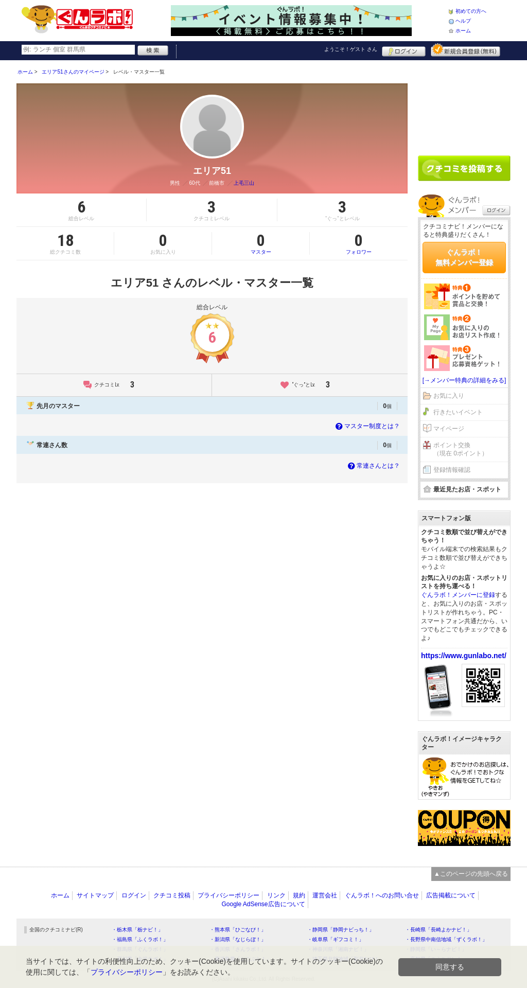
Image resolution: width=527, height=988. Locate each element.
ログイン (404, 50)
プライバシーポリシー (228, 895)
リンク (276, 895)
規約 (299, 895)
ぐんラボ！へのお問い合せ (382, 895)
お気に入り (448, 395)
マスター (260, 243)
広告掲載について (451, 895)
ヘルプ (463, 21)
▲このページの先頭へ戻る (471, 873)
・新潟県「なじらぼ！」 (237, 939)
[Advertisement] (464, 104)
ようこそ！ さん (350, 49)
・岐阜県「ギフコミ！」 (335, 939)
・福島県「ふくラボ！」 (140, 939)
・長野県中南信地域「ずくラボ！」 (446, 939)
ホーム (463, 30)
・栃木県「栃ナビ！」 (137, 929)
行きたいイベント (458, 412)
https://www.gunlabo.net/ (463, 655)
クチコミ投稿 (171, 895)
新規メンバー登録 (465, 50)
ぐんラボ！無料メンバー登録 (464, 257)
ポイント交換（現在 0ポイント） (460, 449)
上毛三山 (244, 183)
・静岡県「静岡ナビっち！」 (340, 929)
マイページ (448, 428)
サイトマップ (95, 895)
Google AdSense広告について (263, 904)
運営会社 (324, 895)
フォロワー (359, 243)
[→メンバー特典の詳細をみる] (464, 380)
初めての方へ (470, 11)
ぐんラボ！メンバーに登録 (458, 594)
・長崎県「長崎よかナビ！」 (438, 929)
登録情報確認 (451, 469)
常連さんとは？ (373, 465)
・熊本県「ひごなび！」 (237, 929)
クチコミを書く (464, 168)
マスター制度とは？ (366, 426)
